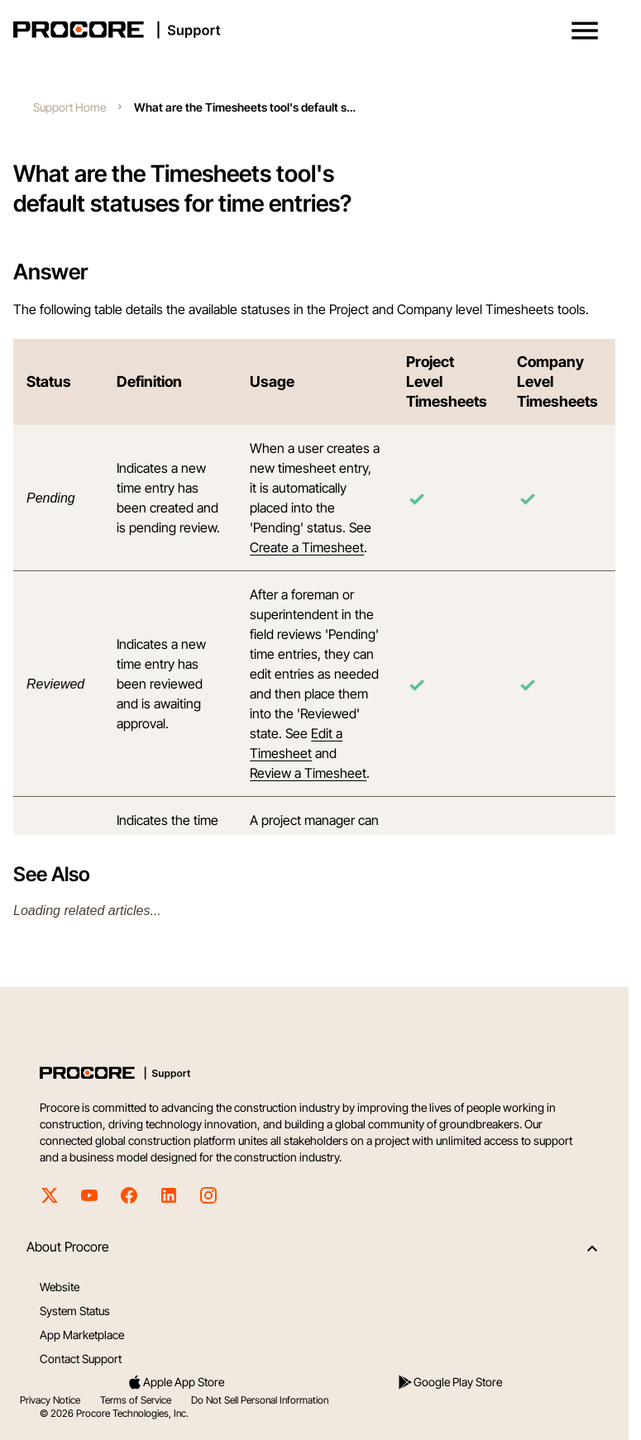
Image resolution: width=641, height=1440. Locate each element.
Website (59, 1287)
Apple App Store (175, 1382)
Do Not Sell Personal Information (259, 1400)
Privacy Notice (50, 1400)
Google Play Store (449, 1382)
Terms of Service (135, 1400)
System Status (75, 1311)
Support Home (69, 107)
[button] (584, 30)
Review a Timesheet (308, 773)
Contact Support (81, 1359)
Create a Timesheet (307, 547)
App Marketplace (82, 1335)
